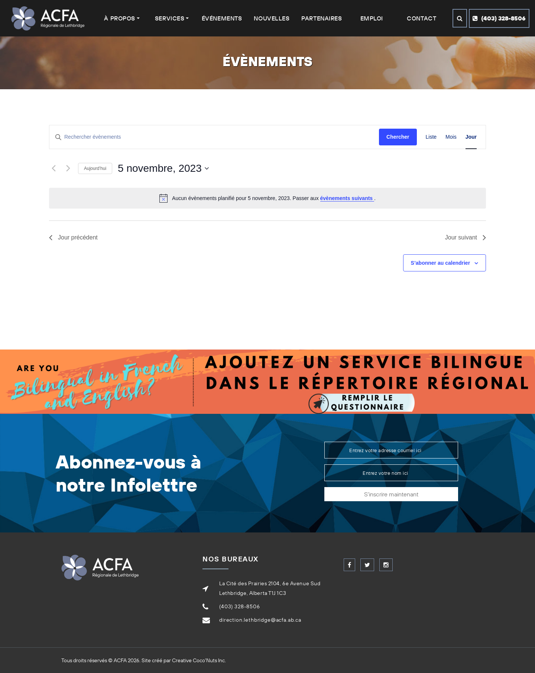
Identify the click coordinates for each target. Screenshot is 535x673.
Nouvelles (271, 18)
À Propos (119, 18)
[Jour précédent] (53, 168)
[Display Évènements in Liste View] (431, 137)
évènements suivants (347, 198)
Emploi (371, 18)
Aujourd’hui (95, 168)
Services (169, 18)
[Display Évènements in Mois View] (451, 137)
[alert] (267, 198)
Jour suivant (465, 237)
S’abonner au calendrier (440, 263)
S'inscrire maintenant (391, 494)
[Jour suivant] (68, 168)
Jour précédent (73, 237)
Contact (421, 18)
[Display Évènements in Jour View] (471, 137)
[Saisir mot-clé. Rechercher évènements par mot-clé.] (214, 137)
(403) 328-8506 (499, 18)
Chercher (397, 137)
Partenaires (321, 18)
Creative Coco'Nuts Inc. (199, 660)
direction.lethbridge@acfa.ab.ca (260, 619)
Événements (222, 18)
